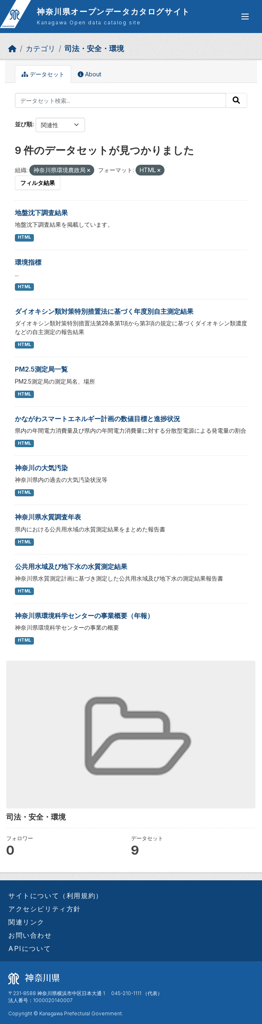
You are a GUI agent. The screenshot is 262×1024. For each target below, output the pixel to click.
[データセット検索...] (120, 100)
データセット (42, 74)
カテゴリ (40, 48)
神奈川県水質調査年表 (48, 517)
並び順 (23, 124)
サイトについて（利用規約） (55, 895)
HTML (24, 237)
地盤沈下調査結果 (41, 213)
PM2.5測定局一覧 (41, 369)
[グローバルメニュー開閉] (245, 16)
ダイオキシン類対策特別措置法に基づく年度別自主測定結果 (104, 311)
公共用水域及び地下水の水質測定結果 (71, 566)
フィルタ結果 (37, 182)
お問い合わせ (30, 935)
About (89, 74)
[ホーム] (12, 48)
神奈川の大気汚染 (41, 468)
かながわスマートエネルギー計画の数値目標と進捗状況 (97, 419)
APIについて (29, 948)
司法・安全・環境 (94, 48)
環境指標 (28, 262)
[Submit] (236, 100)
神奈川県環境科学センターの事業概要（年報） (84, 616)
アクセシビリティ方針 (44, 909)
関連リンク (26, 922)
